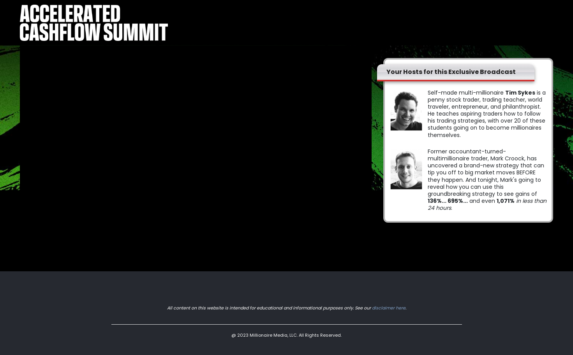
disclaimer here (389, 308)
